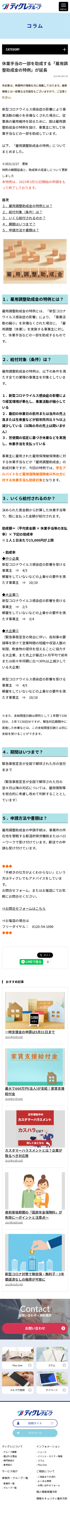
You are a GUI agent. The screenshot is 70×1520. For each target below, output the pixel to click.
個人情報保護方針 (46, 1492)
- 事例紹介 (7, 1464)
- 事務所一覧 (8, 1483)
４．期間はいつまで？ (19, 224)
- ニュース (41, 1451)
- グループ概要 (9, 1451)
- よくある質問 (43, 1481)
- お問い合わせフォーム (48, 1485)
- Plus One (41, 1464)
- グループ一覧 (9, 1487)
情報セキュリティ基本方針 (52, 1498)
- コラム (40, 1460)
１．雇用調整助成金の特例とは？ (27, 205)
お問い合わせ (45, 1328)
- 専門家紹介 (8, 1460)
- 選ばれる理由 (9, 1456)
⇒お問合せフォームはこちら (24, 908)
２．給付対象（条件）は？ (22, 211)
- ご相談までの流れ (46, 1476)
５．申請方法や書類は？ (20, 230)
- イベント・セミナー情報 (49, 1456)
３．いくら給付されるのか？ (24, 217)
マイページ (35, 1433)
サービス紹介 (10, 1471)
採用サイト (35, 1423)
